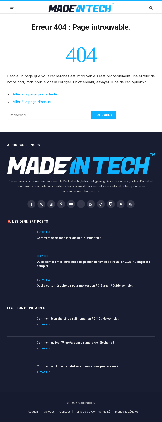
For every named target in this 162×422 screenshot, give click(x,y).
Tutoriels (44, 232)
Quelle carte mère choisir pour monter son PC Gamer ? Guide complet (85, 285)
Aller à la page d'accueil (32, 102)
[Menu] (12, 8)
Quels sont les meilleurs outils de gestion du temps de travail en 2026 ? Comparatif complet (93, 264)
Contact (64, 411)
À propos (49, 411)
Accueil (33, 411)
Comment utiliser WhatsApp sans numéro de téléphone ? (75, 342)
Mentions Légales (126, 411)
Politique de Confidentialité (92, 411)
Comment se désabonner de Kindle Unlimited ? (69, 238)
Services (42, 256)
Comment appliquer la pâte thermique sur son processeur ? (77, 366)
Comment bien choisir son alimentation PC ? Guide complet (78, 318)
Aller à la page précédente (35, 94)
